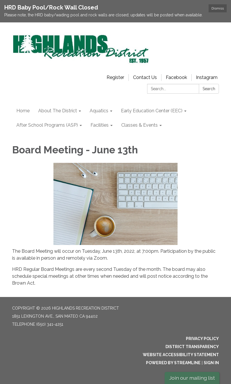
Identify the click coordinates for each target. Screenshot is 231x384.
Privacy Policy (202, 338)
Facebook (176, 77)
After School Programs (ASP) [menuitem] (47, 125)
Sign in (211, 362)
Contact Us (145, 77)
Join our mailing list (192, 378)
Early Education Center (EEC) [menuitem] (151, 110)
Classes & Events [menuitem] (139, 125)
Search (209, 88)
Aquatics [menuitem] (99, 110)
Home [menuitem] (23, 110)
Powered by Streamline (173, 362)
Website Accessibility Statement (181, 354)
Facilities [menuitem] (100, 125)
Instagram (206, 77)
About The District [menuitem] (57, 110)
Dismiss (217, 8)
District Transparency (192, 346)
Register (115, 77)
